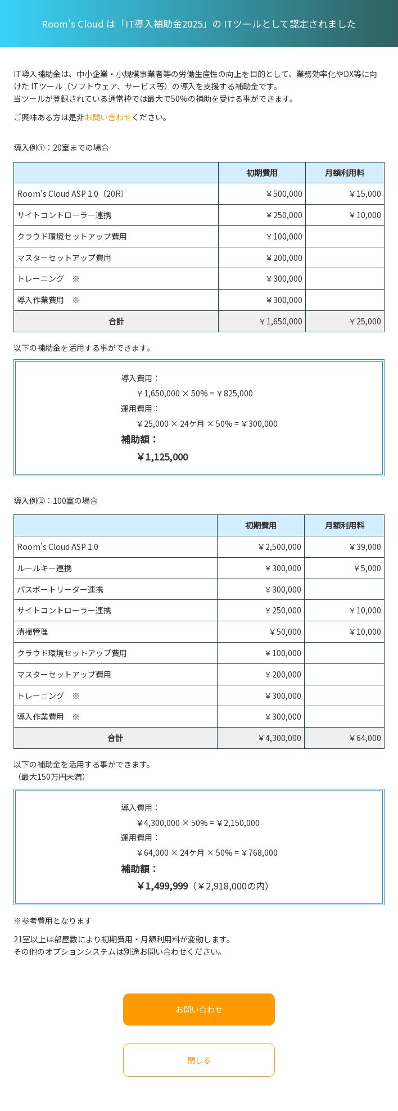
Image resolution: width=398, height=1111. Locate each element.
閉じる (199, 1059)
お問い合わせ (108, 117)
